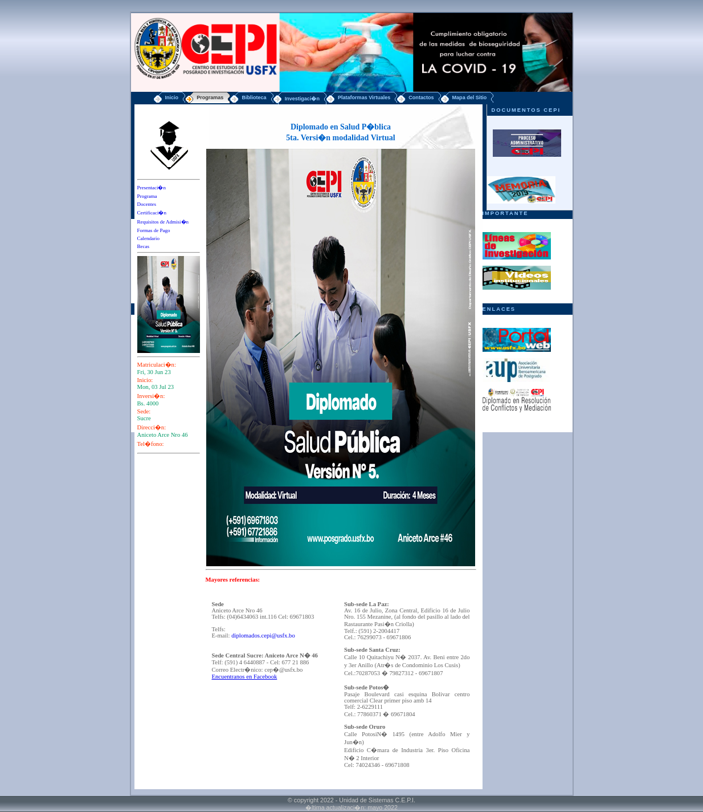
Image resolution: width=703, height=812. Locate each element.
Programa (147, 196)
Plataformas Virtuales (364, 97)
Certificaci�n (151, 213)
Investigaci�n (302, 99)
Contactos (421, 97)
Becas (143, 246)
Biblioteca (254, 97)
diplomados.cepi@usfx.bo (263, 635)
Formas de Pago (153, 230)
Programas (210, 97)
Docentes (147, 204)
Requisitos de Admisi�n (163, 222)
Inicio (172, 97)
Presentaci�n (151, 187)
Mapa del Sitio (469, 97)
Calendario (148, 238)
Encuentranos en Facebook (244, 676)
